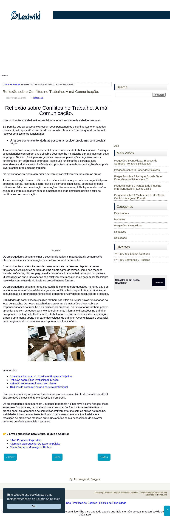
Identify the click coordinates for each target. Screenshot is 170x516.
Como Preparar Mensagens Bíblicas (31, 447)
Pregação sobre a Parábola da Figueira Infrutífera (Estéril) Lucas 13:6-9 (137, 187)
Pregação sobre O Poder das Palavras (137, 169)
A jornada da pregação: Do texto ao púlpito (35, 443)
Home (7, 84)
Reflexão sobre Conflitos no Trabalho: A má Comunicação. (51, 91)
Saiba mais (53, 498)
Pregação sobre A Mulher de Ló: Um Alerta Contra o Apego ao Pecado (139, 197)
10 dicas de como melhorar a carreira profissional (39, 386)
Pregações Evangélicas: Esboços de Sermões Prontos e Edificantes (135, 162)
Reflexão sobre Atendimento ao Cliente (33, 383)
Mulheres (119, 219)
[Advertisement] (85, 49)
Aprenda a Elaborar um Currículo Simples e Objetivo (41, 376)
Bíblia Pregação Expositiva (25, 440)
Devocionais (121, 213)
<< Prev (10, 457)
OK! (34, 506)
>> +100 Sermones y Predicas (132, 259)
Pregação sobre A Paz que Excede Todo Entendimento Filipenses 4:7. (138, 178)
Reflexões (15, 84)
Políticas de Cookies (85, 502)
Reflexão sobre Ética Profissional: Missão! (34, 379)
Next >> (104, 457)
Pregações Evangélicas (128, 225)
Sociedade (120, 237)
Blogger (95, 479)
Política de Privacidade (112, 502)
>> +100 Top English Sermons (132, 253)
